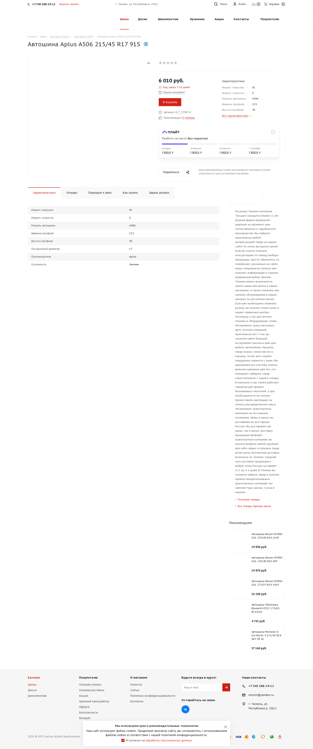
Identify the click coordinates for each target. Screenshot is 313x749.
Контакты (136, 701)
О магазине (138, 677)
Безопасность (88, 712)
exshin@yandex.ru (261, 695)
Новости (136, 684)
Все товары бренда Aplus (254, 506)
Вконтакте (185, 709)
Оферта (84, 707)
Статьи (134, 690)
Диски (32, 690)
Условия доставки (91, 690)
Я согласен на (159, 740)
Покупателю (88, 677)
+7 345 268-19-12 (261, 686)
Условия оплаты (90, 684)
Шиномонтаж (37, 696)
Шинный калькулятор (94, 701)
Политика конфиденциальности (152, 696)
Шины (32, 684)
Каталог (34, 677)
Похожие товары (249, 499)
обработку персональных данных (169, 740)
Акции (83, 696)
